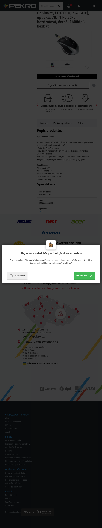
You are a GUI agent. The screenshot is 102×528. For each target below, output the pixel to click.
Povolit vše (84, 275)
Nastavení (17, 275)
